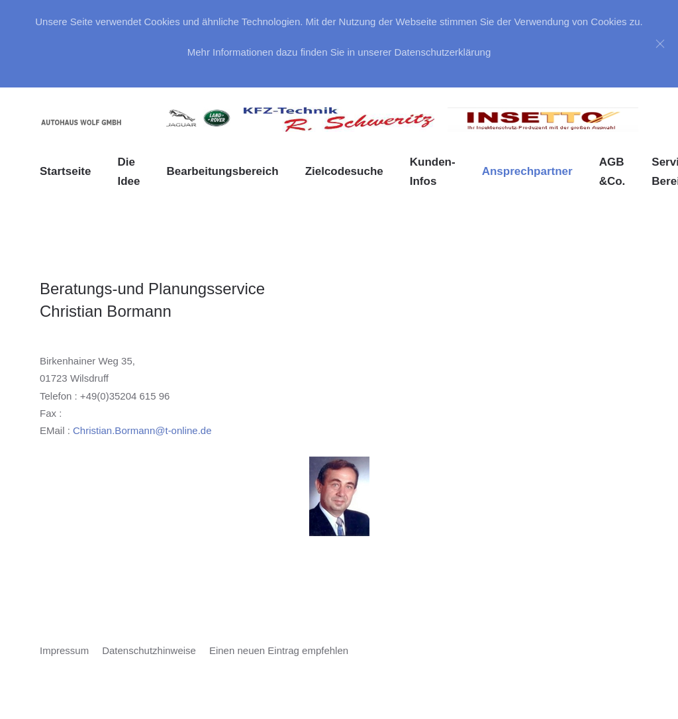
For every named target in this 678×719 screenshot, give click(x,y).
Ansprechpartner (527, 171)
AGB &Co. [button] (612, 172)
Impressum (64, 650)
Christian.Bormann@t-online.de (142, 430)
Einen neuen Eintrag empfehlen (278, 650)
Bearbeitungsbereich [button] (223, 171)
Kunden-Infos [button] (433, 172)
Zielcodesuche (344, 171)
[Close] (660, 43)
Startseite (65, 171)
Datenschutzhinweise (149, 650)
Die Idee (128, 172)
